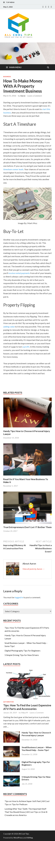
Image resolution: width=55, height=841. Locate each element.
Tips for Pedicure (19, 804)
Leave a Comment (34, 96)
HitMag (30, 838)
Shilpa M (24, 713)
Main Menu (15, 67)
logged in (19, 597)
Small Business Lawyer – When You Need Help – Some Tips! (37, 748)
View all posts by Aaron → (33, 569)
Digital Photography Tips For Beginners (22, 650)
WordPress (18, 838)
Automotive (8, 702)
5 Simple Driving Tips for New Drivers (22, 655)
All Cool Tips (24, 834)
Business (7, 76)
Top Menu (10, 2)
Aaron (22, 96)
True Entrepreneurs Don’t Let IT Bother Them (27, 527)
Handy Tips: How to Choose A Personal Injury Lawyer (36, 734)
